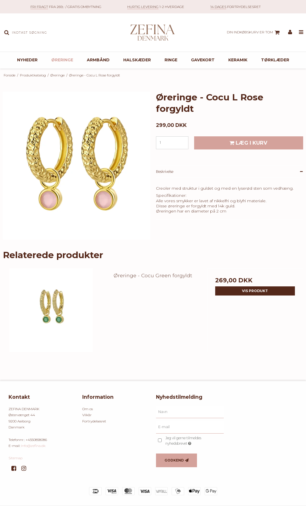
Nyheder (27, 59)
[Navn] (190, 411)
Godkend (174, 460)
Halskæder (137, 59)
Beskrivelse (164, 171)
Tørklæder (275, 59)
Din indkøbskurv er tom (254, 32)
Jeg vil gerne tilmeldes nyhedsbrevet (192, 440)
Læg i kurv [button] (247, 143)
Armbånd (98, 59)
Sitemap (15, 458)
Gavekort (203, 59)
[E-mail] (190, 427)
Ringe (171, 59)
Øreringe (62, 59)
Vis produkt (255, 291)
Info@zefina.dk (33, 446)
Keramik (237, 59)
